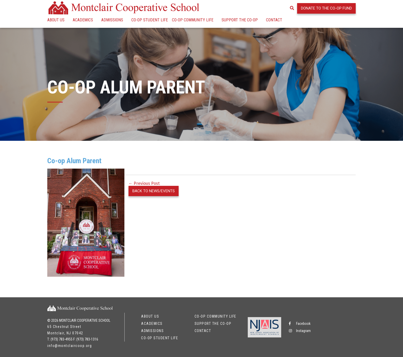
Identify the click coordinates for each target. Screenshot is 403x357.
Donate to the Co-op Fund (326, 8)
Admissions (112, 20)
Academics (83, 20)
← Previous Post (144, 183)
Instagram (300, 331)
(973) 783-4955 (61, 339)
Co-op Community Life (192, 20)
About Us (56, 20)
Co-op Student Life (149, 20)
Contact (274, 20)
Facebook (299, 323)
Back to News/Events (153, 191)
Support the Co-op (240, 20)
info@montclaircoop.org (69, 346)
